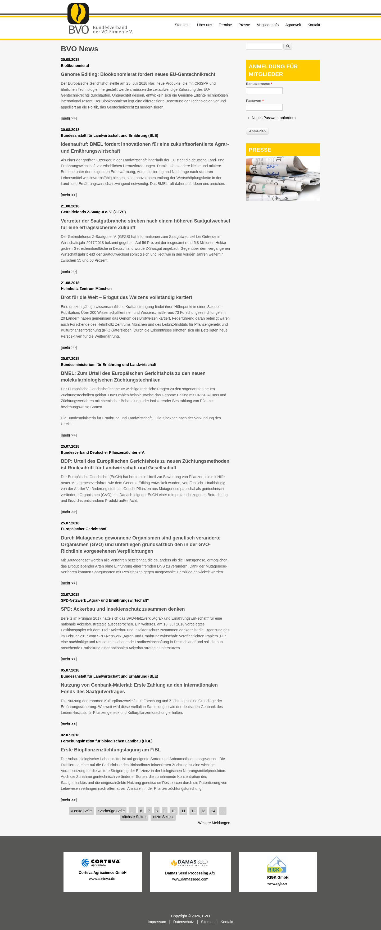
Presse (244, 25)
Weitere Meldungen (214, 823)
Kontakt (314, 25)
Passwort (255, 101)
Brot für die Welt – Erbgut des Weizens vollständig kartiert (126, 297)
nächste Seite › (134, 817)
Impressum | (160, 922)
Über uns (204, 25)
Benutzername (259, 84)
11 (183, 811)
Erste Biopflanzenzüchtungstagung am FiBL (111, 749)
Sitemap (208, 922)
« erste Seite (81, 811)
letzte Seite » (163, 817)
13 (203, 811)
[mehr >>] (69, 118)
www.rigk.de (277, 883)
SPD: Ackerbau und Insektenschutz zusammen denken (123, 609)
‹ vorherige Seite (111, 811)
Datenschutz (183, 922)
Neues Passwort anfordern (274, 118)
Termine (225, 25)
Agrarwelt (293, 25)
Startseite (182, 25)
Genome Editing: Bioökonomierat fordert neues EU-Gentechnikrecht (138, 74)
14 (213, 811)
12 (193, 811)
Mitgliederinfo (268, 25)
